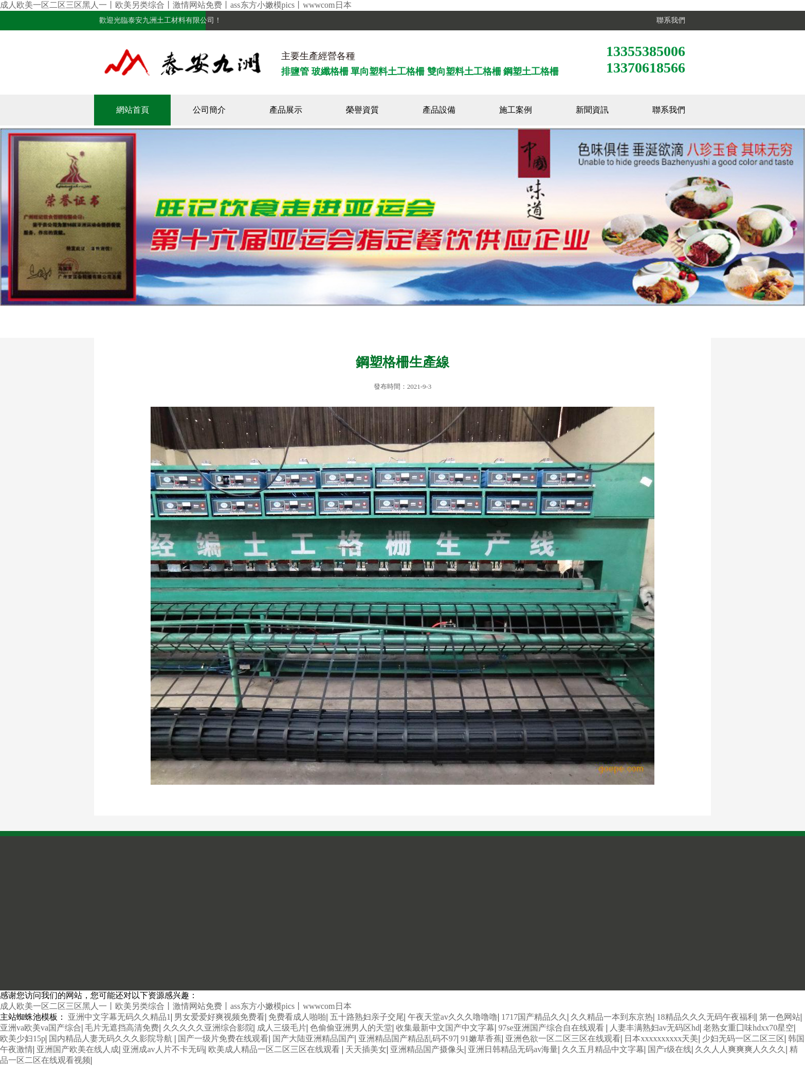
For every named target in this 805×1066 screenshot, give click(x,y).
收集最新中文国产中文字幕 (445, 1027)
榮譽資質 (362, 109)
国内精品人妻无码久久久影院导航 (111, 1038)
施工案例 (515, 109)
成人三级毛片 (281, 1027)
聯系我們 (669, 20)
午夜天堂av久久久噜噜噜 (453, 1017)
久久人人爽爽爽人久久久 (740, 1049)
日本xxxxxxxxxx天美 (661, 1038)
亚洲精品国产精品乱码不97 (407, 1038)
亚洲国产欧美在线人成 (77, 1049)
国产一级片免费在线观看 (223, 1038)
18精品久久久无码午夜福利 (706, 1017)
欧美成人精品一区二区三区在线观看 (275, 1049)
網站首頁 (132, 109)
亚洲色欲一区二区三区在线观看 (562, 1038)
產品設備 (439, 109)
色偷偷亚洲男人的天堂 (351, 1027)
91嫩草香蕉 (481, 1038)
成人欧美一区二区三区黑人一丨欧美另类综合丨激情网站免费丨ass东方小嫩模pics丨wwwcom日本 (176, 5)
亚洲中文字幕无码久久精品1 (119, 1017)
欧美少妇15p (22, 1038)
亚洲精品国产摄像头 (427, 1049)
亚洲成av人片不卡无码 (163, 1049)
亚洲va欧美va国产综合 (40, 1027)
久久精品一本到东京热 (612, 1017)
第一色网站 (779, 1017)
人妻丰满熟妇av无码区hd (655, 1027)
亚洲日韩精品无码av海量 (513, 1049)
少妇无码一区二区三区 (743, 1038)
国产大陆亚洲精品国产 (313, 1038)
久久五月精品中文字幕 (603, 1049)
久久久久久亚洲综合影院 (208, 1027)
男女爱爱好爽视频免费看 (219, 1017)
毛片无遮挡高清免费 (122, 1027)
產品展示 (285, 109)
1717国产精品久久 (534, 1017)
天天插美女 (366, 1049)
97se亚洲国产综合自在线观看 (552, 1027)
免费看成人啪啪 (297, 1017)
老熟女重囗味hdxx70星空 (748, 1027)
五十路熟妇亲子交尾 (367, 1017)
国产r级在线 (669, 1049)
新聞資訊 (592, 109)
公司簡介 (209, 109)
